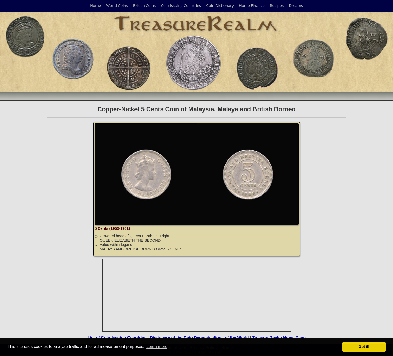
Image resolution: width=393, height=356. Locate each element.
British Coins (144, 5)
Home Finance (252, 5)
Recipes (277, 5)
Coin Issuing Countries (181, 5)
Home (95, 5)
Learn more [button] (156, 346)
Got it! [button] (364, 347)
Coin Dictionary (220, 5)
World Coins (117, 5)
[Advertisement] (197, 295)
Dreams (296, 5)
